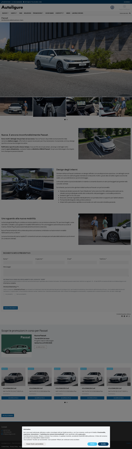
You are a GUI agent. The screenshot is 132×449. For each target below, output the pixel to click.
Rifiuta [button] (92, 444)
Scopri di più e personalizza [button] (34, 444)
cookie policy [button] (81, 434)
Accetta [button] (103, 444)
